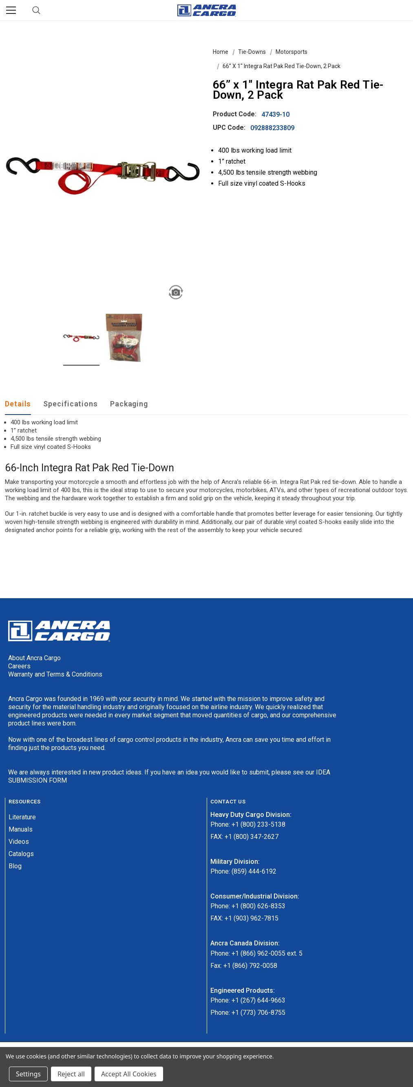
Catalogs (21, 854)
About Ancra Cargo (34, 658)
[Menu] (11, 10)
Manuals (21, 829)
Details (18, 403)
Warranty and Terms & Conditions (55, 674)
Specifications (70, 403)
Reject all (71, 1073)
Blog (15, 866)
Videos (19, 841)
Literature (22, 817)
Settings (28, 1073)
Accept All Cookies (129, 1073)
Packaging (129, 403)
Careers (19, 666)
